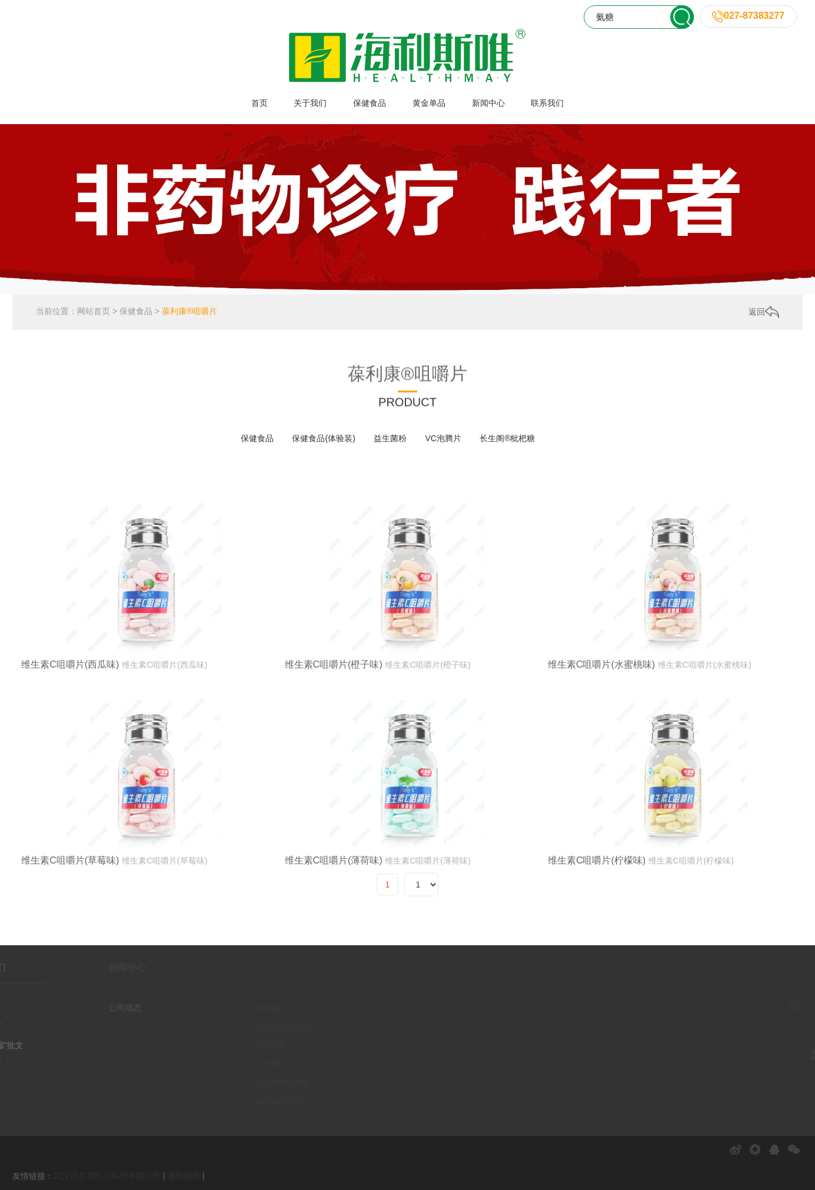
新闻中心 (488, 103)
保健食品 (369, 103)
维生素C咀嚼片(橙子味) (333, 714)
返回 (764, 313)
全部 (214, 438)
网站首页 (93, 313)
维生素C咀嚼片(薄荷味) (333, 910)
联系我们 (547, 103)
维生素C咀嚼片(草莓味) (70, 910)
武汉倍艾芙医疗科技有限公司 (107, 1176)
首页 (259, 103)
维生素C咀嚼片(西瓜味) (70, 714)
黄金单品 (429, 103)
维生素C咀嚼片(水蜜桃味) (601, 714)
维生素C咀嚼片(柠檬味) (597, 910)
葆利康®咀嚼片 (189, 313)
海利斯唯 (183, 1176)
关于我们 (310, 103)
